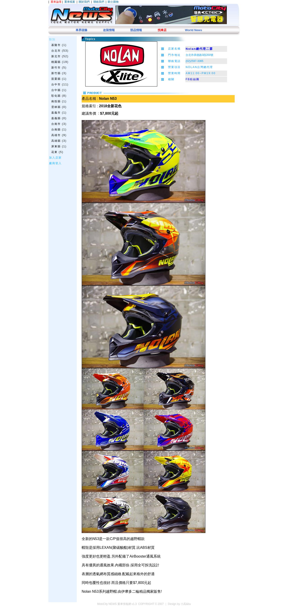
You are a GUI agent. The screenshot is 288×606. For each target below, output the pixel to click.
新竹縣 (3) (59, 73)
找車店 (162, 30)
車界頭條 (81, 30)
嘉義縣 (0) (59, 118)
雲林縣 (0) (59, 107)
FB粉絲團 (192, 79)
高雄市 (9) (59, 135)
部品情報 (136, 30)
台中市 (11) (60, 84)
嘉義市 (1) (59, 112)
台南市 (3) (59, 123)
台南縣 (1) (59, 129)
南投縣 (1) (59, 101)
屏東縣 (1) (59, 146)
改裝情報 (109, 30)
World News (193, 30)
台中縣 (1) (59, 90)
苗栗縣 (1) (59, 78)
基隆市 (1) (59, 45)
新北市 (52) (60, 56)
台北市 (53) (60, 50)
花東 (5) (57, 152)
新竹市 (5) (59, 67)
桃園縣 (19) (60, 62)
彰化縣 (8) (59, 95)
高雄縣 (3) (59, 140)
